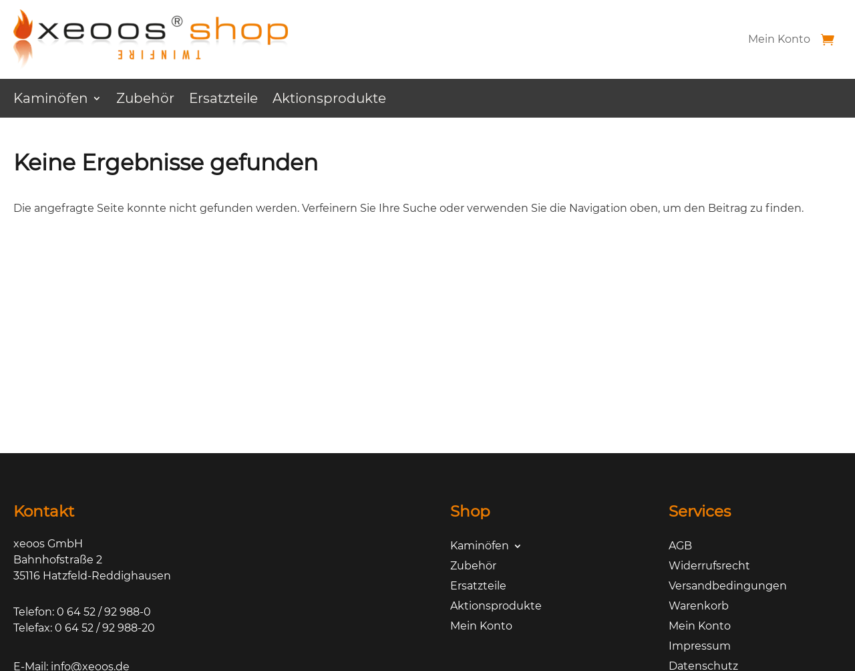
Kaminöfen (50, 100)
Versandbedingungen (728, 586)
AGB (680, 546)
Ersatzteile (223, 100)
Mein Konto (779, 39)
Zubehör (145, 100)
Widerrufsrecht (709, 566)
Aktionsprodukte (329, 100)
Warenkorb (699, 606)
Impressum (700, 647)
